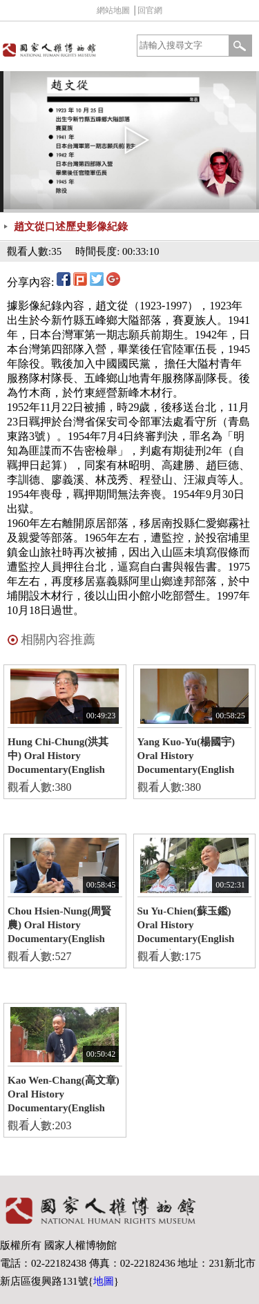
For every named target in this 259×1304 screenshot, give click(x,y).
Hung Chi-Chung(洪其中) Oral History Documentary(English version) (58, 758)
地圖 (103, 1281)
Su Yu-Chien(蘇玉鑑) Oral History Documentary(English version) (186, 927)
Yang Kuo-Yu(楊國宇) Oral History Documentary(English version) (186, 758)
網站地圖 (113, 10)
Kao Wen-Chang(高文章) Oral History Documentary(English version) (63, 1097)
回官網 (149, 10)
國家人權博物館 (63, 49)
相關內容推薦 (58, 639)
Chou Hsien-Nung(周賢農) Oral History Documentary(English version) (59, 927)
